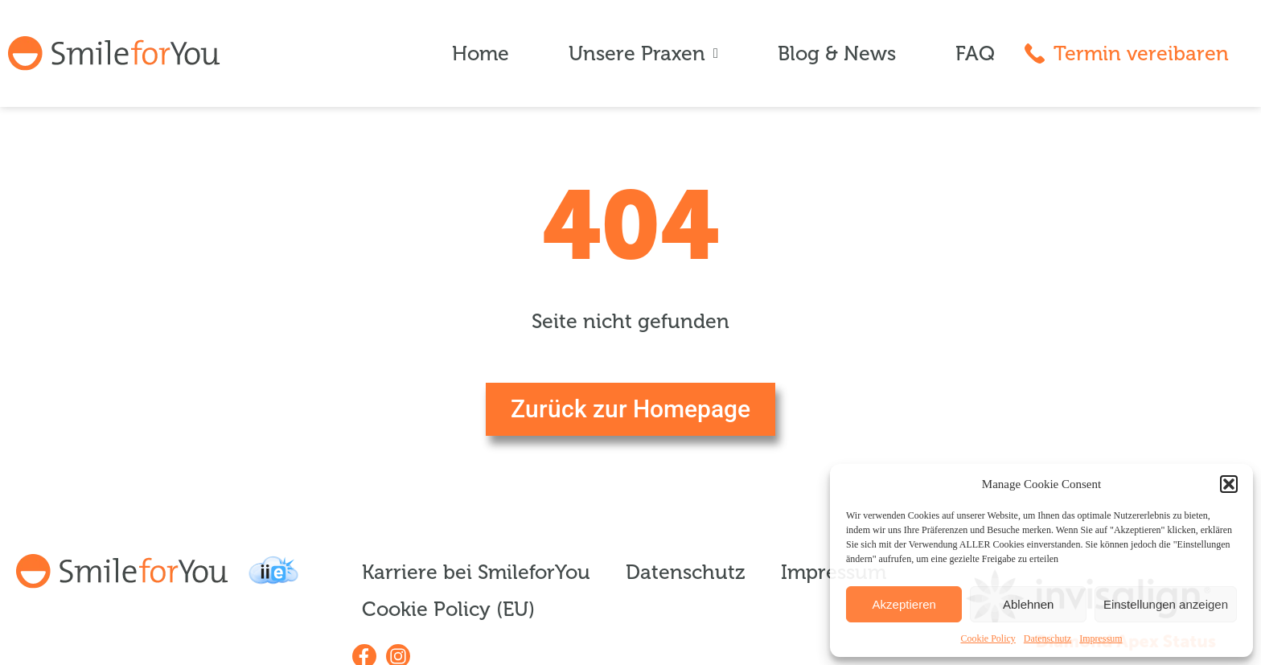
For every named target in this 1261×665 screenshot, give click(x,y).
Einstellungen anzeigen (1165, 604)
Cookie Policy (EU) (448, 609)
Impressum (1100, 638)
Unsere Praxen (643, 54)
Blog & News (837, 54)
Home (480, 54)
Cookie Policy (988, 638)
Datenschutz (1047, 638)
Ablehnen (1028, 604)
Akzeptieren (904, 604)
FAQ (975, 54)
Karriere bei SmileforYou (476, 572)
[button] (1229, 484)
